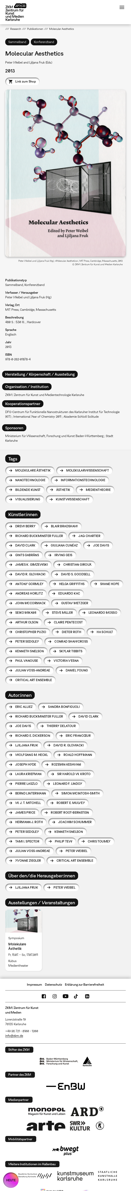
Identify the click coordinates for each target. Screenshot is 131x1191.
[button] (65, 173)
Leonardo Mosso (103, 612)
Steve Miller (62, 612)
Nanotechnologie (30, 480)
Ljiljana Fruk (26, 745)
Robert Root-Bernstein (70, 812)
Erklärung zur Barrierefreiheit (84, 984)
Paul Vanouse (26, 660)
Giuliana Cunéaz (64, 545)
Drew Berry (25, 526)
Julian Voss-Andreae (32, 670)
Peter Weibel (77, 851)
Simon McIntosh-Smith (80, 793)
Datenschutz (53, 984)
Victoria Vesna (66, 660)
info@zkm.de (14, 1035)
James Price (25, 812)
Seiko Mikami (25, 612)
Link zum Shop (25, 81)
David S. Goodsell (75, 574)
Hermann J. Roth (29, 822)
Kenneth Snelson (29, 651)
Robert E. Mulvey (71, 803)
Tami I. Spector (27, 841)
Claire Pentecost (68, 622)
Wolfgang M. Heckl (31, 754)
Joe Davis (101, 545)
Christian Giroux (77, 564)
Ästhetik (63, 489)
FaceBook (44, 996)
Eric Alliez (24, 706)
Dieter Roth (71, 632)
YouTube (65, 996)
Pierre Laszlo (26, 783)
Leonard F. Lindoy (67, 783)
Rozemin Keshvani (66, 764)
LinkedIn (87, 996)
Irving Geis (63, 555)
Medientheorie (98, 489)
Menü (122, 7)
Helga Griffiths (72, 584)
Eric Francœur (78, 735)
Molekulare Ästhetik (33, 470)
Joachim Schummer (75, 822)
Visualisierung (27, 499)
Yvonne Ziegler (28, 860)
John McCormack (30, 603)
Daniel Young (77, 670)
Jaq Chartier (89, 536)
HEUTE (11, 1180)
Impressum (34, 984)
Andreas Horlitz (29, 593)
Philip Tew (63, 841)
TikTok (76, 996)
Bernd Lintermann (30, 793)
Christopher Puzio (30, 632)
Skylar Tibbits (71, 651)
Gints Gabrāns (27, 555)
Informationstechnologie (83, 480)
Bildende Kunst (28, 489)
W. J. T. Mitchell (28, 803)
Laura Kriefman (28, 774)
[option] (25, 940)
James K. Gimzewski (31, 564)
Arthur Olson (26, 622)
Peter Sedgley (27, 641)
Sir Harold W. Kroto (74, 774)
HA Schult (105, 632)
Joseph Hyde (25, 764)
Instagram (55, 996)
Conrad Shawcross (71, 641)
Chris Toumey (99, 841)
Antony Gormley (29, 584)
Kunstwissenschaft (73, 499)
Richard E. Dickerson (32, 735)
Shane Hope (109, 584)
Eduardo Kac (69, 593)
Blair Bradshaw (64, 526)
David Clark (25, 545)
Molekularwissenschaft (87, 470)
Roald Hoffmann (78, 754)
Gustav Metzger (74, 603)
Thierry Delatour (61, 726)
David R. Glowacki (30, 574)
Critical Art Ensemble (33, 680)
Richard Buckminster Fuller (39, 536)
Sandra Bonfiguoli (64, 706)
